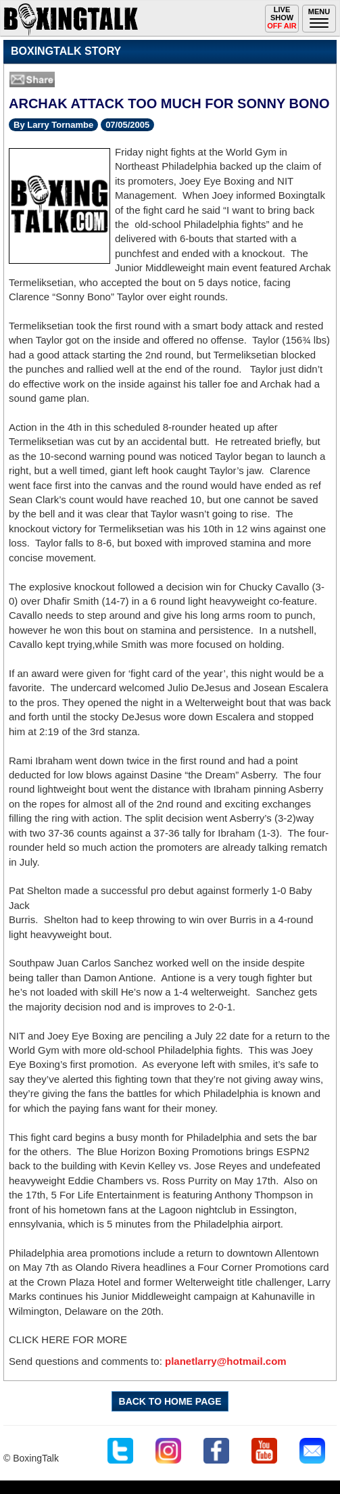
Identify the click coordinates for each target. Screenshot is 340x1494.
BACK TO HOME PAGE (170, 1401)
